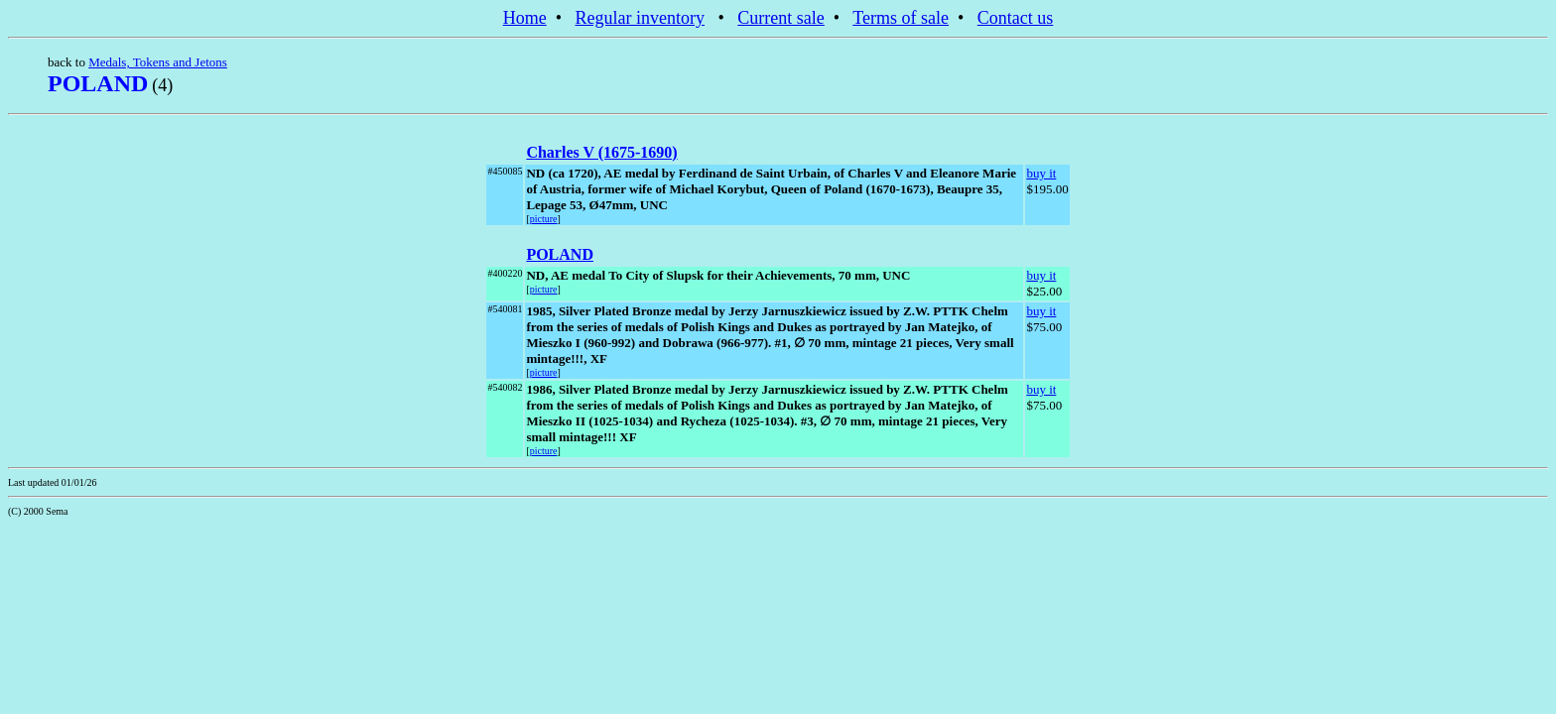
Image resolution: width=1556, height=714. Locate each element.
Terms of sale (900, 18)
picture (544, 218)
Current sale (780, 18)
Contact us (1015, 18)
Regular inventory (640, 18)
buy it (1041, 173)
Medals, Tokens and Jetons (157, 62)
